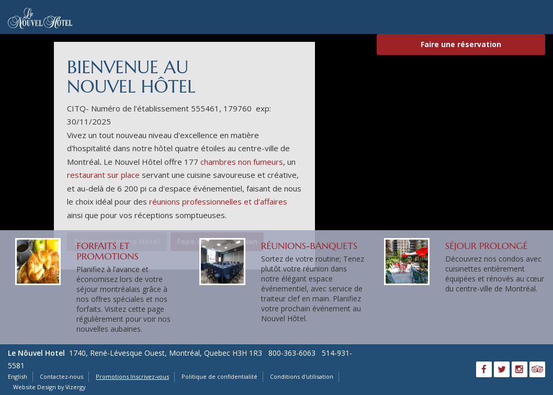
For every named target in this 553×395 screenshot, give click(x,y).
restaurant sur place (103, 175)
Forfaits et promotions (107, 251)
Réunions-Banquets (309, 246)
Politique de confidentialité (219, 376)
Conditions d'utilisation (301, 376)
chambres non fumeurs (241, 161)
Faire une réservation (461, 44)
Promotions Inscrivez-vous (132, 376)
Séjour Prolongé (486, 246)
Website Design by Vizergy (49, 387)
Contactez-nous (61, 376)
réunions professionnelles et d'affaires (218, 201)
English (17, 376)
